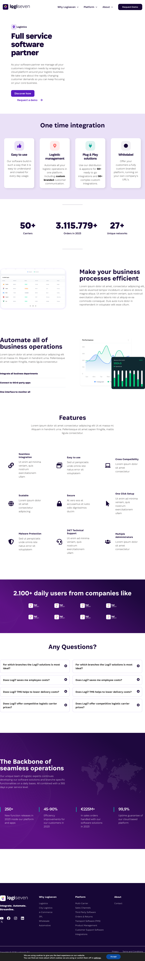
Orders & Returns (84, 916)
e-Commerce (45, 912)
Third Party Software (85, 912)
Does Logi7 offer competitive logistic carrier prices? (30, 705)
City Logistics (45, 907)
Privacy (115, 951)
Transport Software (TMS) (87, 921)
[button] (77, 7)
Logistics (43, 903)
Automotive (45, 925)
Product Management (86, 925)
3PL (41, 916)
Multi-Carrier (81, 903)
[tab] (34, 666)
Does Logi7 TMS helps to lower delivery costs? (31, 691)
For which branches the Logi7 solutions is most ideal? (31, 666)
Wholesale (44, 921)
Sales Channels (83, 907)
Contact (118, 903)
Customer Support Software (89, 929)
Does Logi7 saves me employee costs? (26, 680)
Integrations (81, 934)
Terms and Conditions (133, 951)
